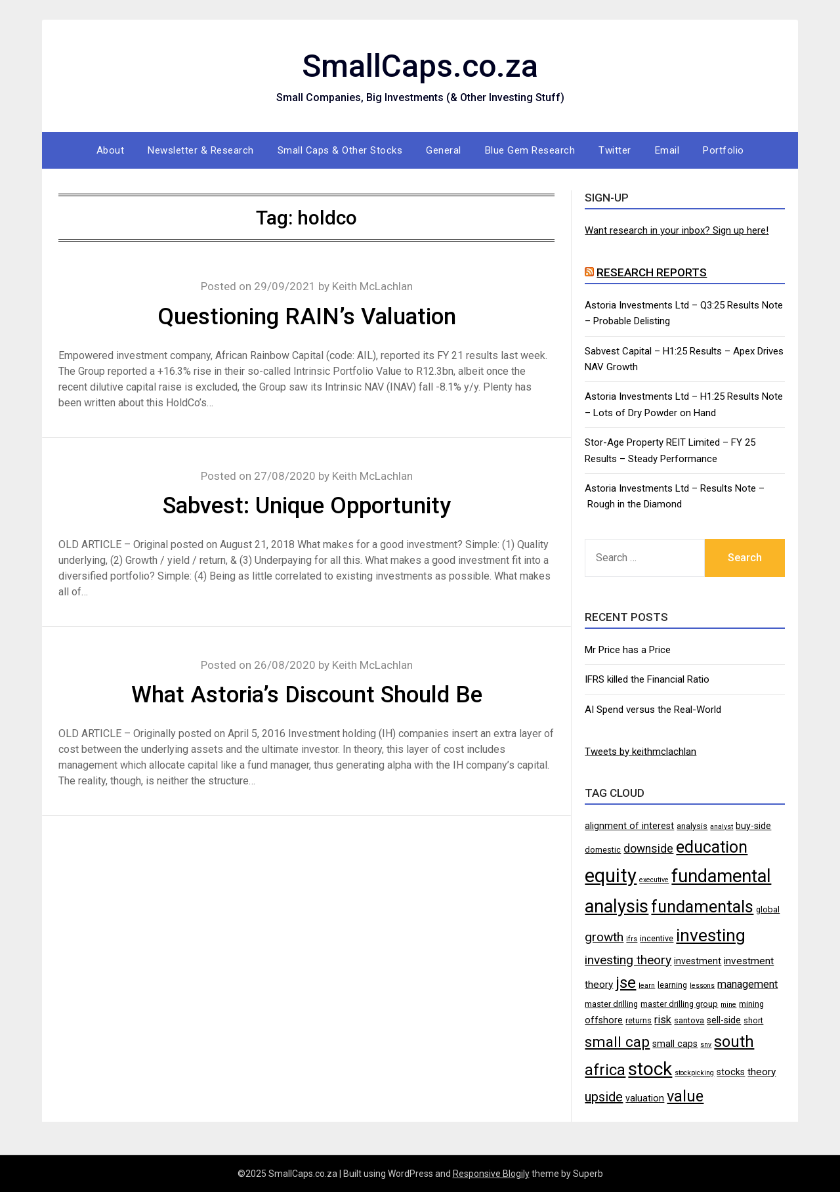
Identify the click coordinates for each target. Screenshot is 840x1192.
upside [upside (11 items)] (604, 1097)
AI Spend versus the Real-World (653, 709)
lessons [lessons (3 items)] (702, 985)
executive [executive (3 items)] (654, 880)
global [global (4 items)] (768, 909)
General (443, 150)
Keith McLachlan (372, 286)
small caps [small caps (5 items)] (675, 1043)
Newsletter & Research (201, 150)
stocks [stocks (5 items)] (731, 1072)
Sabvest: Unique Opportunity (307, 505)
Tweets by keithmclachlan (640, 751)
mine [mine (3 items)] (728, 1004)
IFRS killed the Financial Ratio (647, 679)
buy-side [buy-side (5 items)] (753, 825)
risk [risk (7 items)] (662, 1019)
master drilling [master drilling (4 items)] (611, 1004)
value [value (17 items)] (685, 1096)
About (110, 150)
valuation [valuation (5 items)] (644, 1098)
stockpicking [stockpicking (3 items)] (694, 1073)
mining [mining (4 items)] (751, 1004)
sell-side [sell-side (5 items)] (724, 1020)
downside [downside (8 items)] (648, 848)
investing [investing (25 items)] (711, 935)
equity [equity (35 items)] (611, 875)
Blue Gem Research (530, 150)
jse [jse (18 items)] (626, 982)
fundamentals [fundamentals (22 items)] (702, 906)
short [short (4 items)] (753, 1020)
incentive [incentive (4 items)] (656, 938)
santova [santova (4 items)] (689, 1020)
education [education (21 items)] (711, 847)
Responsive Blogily (491, 1173)
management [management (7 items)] (747, 984)
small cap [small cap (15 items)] (617, 1041)
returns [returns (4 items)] (638, 1020)
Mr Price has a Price (628, 650)
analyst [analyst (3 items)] (721, 826)
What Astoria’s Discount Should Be (306, 694)
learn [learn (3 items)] (647, 985)
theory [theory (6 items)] (761, 1072)
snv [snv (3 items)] (705, 1044)
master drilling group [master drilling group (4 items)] (679, 1004)
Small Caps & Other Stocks (340, 150)
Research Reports (652, 272)
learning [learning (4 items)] (672, 985)
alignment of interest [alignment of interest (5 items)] (629, 825)
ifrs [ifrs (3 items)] (631, 939)
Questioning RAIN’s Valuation (307, 316)
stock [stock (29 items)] (650, 1069)
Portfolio (723, 150)
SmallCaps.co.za (420, 66)
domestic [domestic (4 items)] (603, 850)
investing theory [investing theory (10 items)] (628, 960)
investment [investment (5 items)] (697, 961)
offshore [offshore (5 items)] (604, 1020)
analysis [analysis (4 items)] (692, 826)
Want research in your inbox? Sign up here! (676, 230)
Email (667, 150)
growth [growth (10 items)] (604, 937)
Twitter (614, 150)
